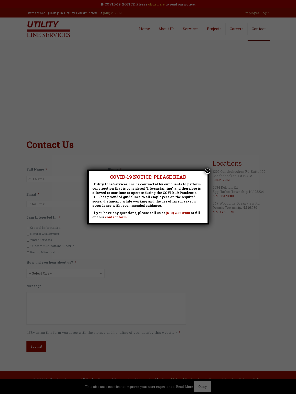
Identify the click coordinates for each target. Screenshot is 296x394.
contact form (116, 217)
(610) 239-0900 (178, 213)
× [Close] (207, 171)
